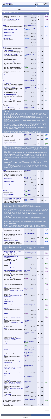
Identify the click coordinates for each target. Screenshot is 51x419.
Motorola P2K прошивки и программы (38, 120)
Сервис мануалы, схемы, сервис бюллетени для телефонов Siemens (12, 383)
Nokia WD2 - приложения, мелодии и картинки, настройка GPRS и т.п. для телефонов (27, 162)
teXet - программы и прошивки (13, 317)
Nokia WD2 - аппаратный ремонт (25, 161)
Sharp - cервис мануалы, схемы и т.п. (13, 378)
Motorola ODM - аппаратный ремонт (27, 127)
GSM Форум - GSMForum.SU (7, 3)
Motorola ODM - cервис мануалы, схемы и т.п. (11, 128)
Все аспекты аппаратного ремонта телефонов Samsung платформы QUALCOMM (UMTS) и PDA (24, 226)
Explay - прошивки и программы (14, 295)
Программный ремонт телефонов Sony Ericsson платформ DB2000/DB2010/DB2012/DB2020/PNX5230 (24, 248)
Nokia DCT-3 (6, 146)
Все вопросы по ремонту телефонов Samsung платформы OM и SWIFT (35, 221)
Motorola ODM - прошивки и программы (39, 127)
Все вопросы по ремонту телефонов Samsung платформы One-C (32, 206)
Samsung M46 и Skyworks (9, 215)
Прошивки (15, 334)
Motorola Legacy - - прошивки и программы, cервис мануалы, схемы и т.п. (30, 132)
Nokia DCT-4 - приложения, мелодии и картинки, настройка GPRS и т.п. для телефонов (30, 157)
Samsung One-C (7, 203)
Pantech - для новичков (12, 366)
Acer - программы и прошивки (13, 290)
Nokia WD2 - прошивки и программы (37, 161)
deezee (26, 88)
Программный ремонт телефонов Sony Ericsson (14, 245)
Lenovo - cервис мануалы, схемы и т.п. (13, 306)
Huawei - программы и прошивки (14, 300)
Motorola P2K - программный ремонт (14, 120)
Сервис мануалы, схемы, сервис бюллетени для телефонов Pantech (12, 368)
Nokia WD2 (6, 159)
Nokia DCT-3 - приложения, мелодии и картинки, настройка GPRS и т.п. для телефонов (30, 149)
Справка (12, 6)
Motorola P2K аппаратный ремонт (26, 120)
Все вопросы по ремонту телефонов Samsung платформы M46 (35, 217)
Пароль (36, 4)
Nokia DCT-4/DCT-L (7, 151)
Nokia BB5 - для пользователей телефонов (21, 168)
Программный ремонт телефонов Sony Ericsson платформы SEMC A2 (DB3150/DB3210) (23, 247)
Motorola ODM (6, 122)
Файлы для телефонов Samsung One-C (15, 206)
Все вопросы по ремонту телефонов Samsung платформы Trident (32, 213)
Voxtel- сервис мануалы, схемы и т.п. (13, 389)
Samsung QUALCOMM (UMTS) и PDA (11, 223)
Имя (36, 3)
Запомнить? (46, 3)
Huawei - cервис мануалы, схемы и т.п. (13, 301)
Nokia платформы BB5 (8, 164)
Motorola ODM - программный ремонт (15, 127)
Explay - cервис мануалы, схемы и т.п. (13, 296)
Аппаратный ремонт (9, 334)
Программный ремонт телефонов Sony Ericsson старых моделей (14, 249)
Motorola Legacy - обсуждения (13, 132)
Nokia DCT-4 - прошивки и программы (38, 156)
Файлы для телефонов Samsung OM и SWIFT (16, 221)
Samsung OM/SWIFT (8, 219)
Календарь (36, 6)
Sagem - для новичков (12, 372)
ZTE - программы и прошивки (13, 322)
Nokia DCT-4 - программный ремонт (14, 156)
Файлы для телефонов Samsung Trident (15, 213)
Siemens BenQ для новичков (13, 382)
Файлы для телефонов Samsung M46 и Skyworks (16, 217)
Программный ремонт (9, 339)
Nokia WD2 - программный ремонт (14, 161)
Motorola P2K (6, 111)
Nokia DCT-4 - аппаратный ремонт (26, 156)
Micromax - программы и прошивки (14, 311)
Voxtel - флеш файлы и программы (14, 388)
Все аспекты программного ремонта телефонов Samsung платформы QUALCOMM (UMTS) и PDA (24, 225)
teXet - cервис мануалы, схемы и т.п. (12, 317)
